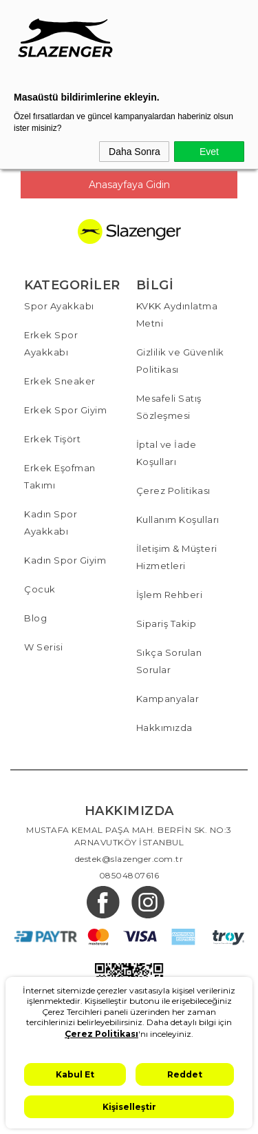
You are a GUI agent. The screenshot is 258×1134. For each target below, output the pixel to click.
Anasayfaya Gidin (129, 184)
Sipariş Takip (166, 623)
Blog (35, 617)
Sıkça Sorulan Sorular (169, 661)
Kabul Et (75, 1074)
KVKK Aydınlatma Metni (177, 314)
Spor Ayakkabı (59, 305)
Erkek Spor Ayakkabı (51, 343)
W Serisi (43, 646)
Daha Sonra (134, 151)
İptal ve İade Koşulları (166, 453)
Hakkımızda (164, 727)
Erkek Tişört (52, 438)
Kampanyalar (168, 698)
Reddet (184, 1074)
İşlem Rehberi (169, 594)
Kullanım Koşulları (177, 519)
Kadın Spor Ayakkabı (50, 522)
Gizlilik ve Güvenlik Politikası (180, 361)
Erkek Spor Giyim (65, 409)
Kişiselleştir (129, 1107)
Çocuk (40, 589)
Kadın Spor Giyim (65, 560)
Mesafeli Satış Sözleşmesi (169, 407)
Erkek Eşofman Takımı (60, 476)
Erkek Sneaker (60, 380)
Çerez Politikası (173, 490)
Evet (209, 151)
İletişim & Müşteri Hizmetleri (176, 557)
